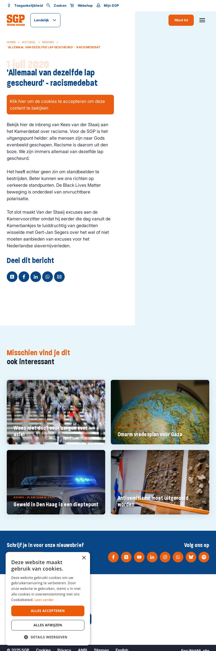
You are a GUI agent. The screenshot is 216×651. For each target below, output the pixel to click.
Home (11, 42)
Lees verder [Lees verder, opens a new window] (44, 599)
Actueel (29, 42)
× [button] (84, 558)
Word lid (181, 20)
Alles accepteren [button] (48, 610)
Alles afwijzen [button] (47, 625)
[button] (47, 637)
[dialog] (48, 598)
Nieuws (48, 42)
